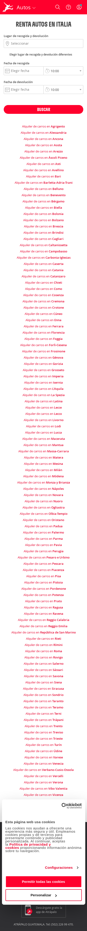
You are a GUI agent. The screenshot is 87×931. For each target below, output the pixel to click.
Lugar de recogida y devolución (26, 36)
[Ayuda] (68, 7)
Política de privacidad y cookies (28, 846)
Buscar (43, 109)
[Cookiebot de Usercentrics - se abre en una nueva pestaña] (62, 806)
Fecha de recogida (16, 63)
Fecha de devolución (18, 82)
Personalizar (44, 895)
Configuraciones (59, 867)
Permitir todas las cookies (43, 882)
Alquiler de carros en (43, 126)
